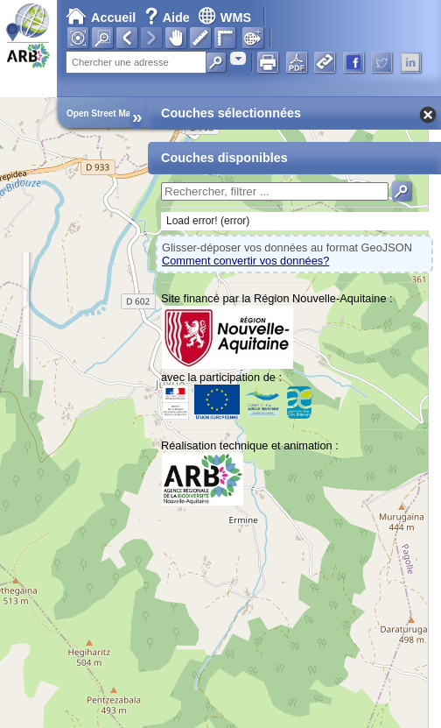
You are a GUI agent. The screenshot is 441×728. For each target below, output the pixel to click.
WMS (224, 18)
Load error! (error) (207, 221)
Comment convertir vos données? (245, 260)
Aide (168, 18)
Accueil (101, 18)
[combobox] (238, 58)
